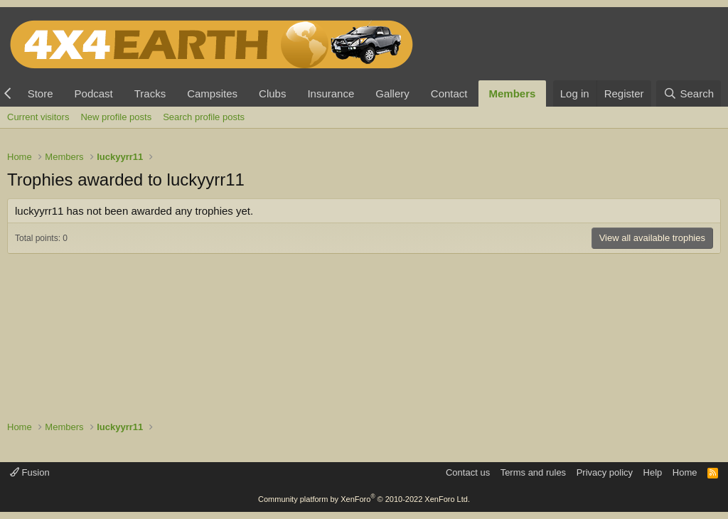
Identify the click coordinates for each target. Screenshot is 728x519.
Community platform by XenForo (364, 499)
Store (40, 93)
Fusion (30, 472)
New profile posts (115, 117)
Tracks (150, 93)
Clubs (272, 93)
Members (512, 93)
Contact (449, 93)
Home (685, 472)
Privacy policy (605, 472)
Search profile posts (204, 117)
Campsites (212, 93)
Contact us (468, 472)
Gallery (392, 93)
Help (653, 472)
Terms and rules (533, 472)
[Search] (688, 93)
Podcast (94, 93)
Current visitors (38, 117)
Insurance (330, 93)
